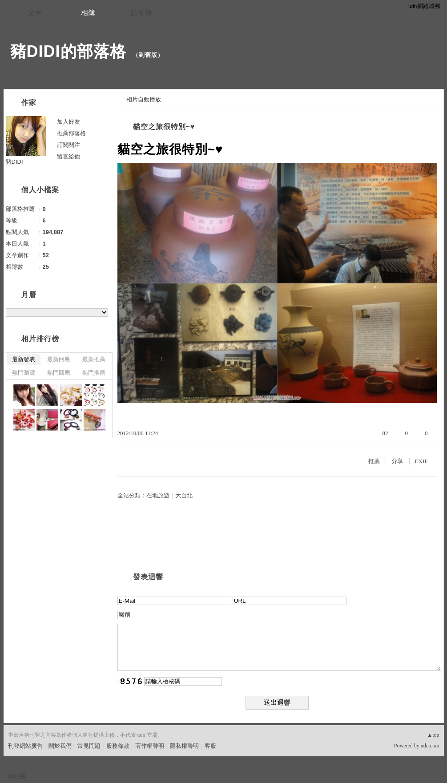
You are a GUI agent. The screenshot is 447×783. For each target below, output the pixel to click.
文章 (35, 12)
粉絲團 (16, 776)
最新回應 (58, 359)
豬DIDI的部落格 (68, 51)
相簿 (88, 12)
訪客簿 (141, 12)
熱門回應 (58, 372)
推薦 (374, 461)
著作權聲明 (149, 746)
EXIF (421, 461)
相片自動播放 (143, 99)
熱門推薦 (93, 372)
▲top (433, 735)
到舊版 (148, 55)
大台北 (184, 495)
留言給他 (68, 156)
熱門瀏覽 (23, 372)
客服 (210, 746)
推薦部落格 (71, 133)
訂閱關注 (68, 144)
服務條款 (117, 746)
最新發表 (23, 359)
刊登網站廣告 (25, 746)
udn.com (430, 746)
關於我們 (60, 746)
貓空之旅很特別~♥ (164, 126)
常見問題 (89, 746)
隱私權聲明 (184, 746)
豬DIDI (14, 161)
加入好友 (68, 121)
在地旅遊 (157, 495)
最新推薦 (93, 359)
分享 (397, 461)
